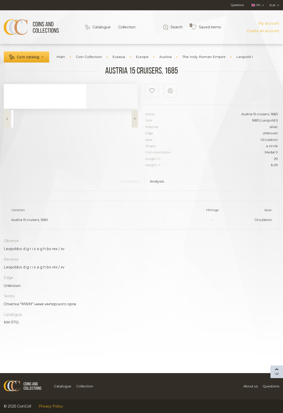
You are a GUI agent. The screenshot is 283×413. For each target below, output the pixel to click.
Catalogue (102, 27)
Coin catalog (28, 57)
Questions (237, 5)
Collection (126, 27)
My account (268, 23)
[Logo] (31, 27)
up (277, 373)
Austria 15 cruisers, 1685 (29, 220)
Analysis (157, 181)
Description (129, 181)
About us (250, 386)
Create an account (263, 31)
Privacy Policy (51, 406)
